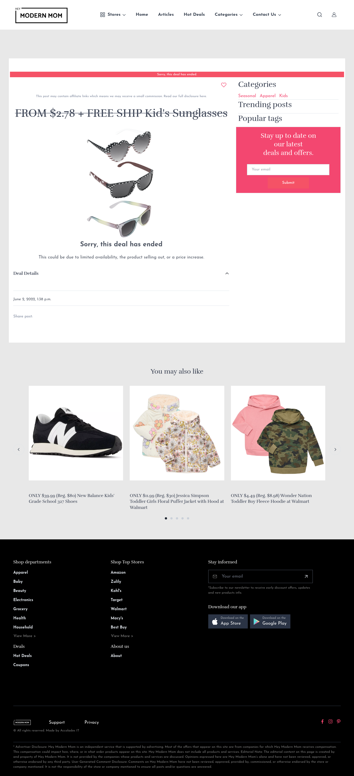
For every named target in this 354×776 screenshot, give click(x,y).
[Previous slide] (18, 449)
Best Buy (119, 627)
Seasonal (247, 96)
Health (19, 618)
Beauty (19, 591)
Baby (18, 582)
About (116, 656)
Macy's (117, 618)
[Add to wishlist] (223, 84)
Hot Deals (194, 14)
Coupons (21, 665)
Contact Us (264, 14)
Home (142, 14)
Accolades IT (69, 730)
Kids (283, 96)
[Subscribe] (306, 576)
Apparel (268, 96)
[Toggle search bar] (319, 14)
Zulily (116, 582)
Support (57, 722)
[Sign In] (334, 14)
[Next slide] (335, 449)
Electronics (23, 600)
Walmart (119, 609)
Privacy (92, 722)
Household (23, 627)
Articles (166, 14)
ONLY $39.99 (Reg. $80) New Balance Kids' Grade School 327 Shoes (71, 499)
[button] (166, 518)
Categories (226, 14)
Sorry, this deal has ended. (177, 74)
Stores (110, 14)
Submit (288, 183)
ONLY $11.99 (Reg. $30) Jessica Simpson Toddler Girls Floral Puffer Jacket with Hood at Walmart (177, 501)
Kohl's (116, 591)
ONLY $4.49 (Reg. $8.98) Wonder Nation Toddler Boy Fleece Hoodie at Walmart (271, 499)
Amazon (118, 573)
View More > (25, 636)
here (202, 96)
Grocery (20, 609)
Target (117, 600)
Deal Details (25, 273)
